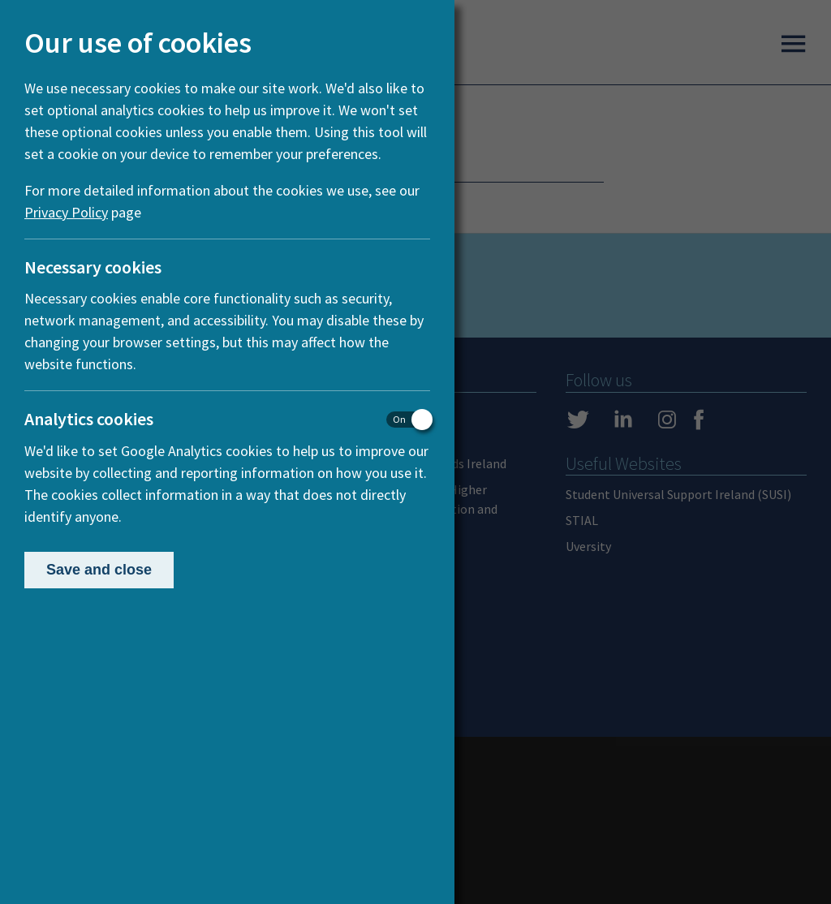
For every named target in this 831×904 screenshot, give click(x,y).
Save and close (99, 570)
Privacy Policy (66, 212)
